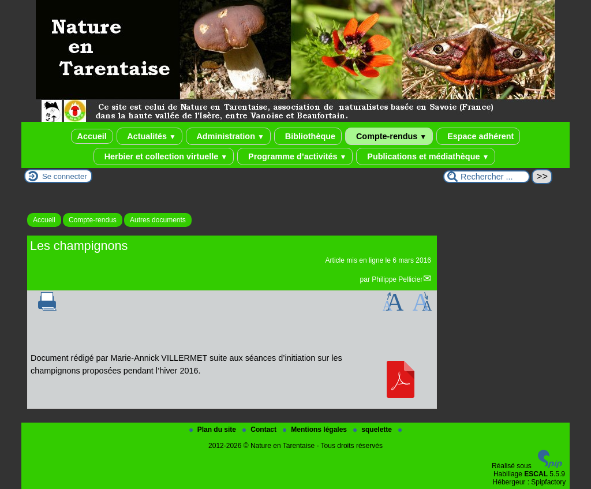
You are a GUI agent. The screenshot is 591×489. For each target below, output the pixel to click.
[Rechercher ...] (486, 176)
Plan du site (213, 429)
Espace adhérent (478, 136)
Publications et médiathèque (425, 156)
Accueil (92, 136)
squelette (373, 429)
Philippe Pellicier (397, 279)
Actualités (149, 136)
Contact (260, 429)
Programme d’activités (295, 156)
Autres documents (158, 220)
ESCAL (536, 474)
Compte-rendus (389, 136)
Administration (228, 136)
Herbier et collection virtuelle (163, 156)
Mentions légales (316, 429)
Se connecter (64, 176)
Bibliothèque (307, 136)
